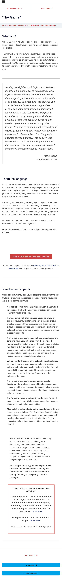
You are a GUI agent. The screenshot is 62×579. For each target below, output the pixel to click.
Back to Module (30, 555)
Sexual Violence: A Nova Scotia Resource (21, 25)
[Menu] (3, 1)
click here (37, 511)
